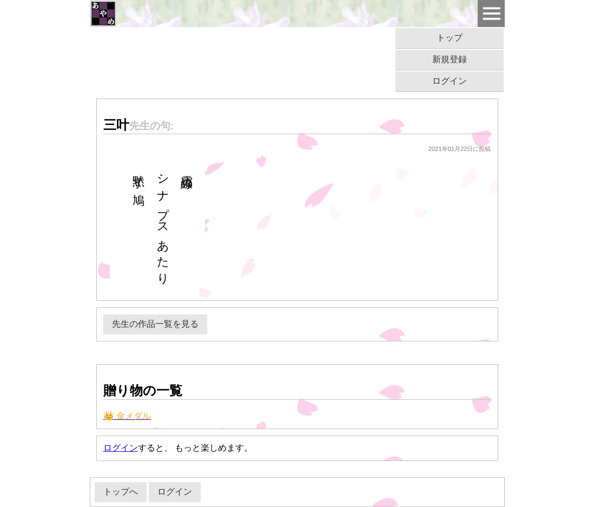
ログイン (449, 80)
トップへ (120, 491)
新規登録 (449, 59)
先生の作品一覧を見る (155, 323)
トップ (450, 37)
